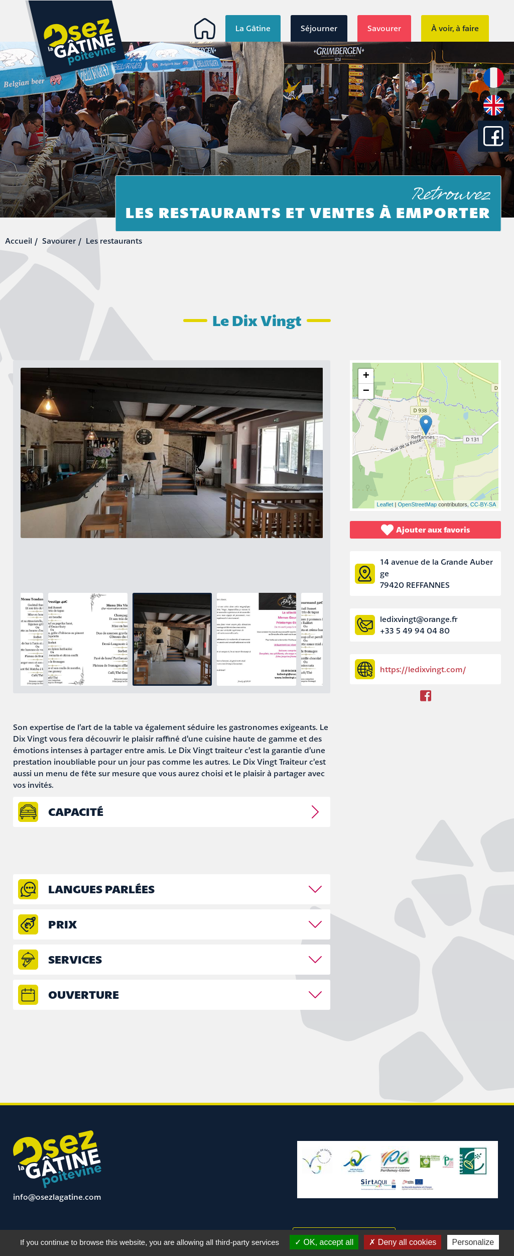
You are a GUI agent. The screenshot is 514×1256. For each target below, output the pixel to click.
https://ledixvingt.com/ (423, 669)
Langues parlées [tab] (101, 889)
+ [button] (366, 376)
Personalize (473, 1242)
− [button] (366, 391)
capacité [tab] (75, 811)
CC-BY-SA (483, 504)
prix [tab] (62, 924)
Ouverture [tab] (83, 994)
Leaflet (385, 504)
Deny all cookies (402, 1242)
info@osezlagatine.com (57, 1197)
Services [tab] (75, 959)
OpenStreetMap (417, 504)
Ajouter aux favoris (425, 530)
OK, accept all (324, 1242)
